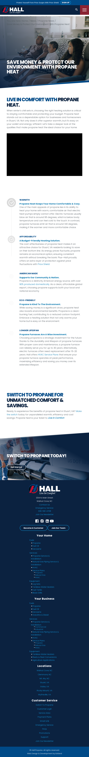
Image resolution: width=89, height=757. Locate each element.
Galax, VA (44, 686)
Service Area (44, 713)
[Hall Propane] (13, 10)
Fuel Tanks (37, 589)
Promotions (44, 733)
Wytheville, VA (44, 694)
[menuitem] (76, 10)
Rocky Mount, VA (44, 690)
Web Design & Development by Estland (44, 753)
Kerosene (37, 549)
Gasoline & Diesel (41, 614)
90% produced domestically (34, 284)
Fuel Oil (36, 546)
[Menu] (84, 10)
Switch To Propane (44, 705)
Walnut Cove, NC (44, 670)
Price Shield (44, 264)
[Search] (76, 10)
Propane (37, 543)
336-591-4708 (44, 511)
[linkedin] (47, 521)
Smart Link (44, 721)
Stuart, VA (44, 682)
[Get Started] (16, 467)
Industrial (39, 629)
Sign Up (65, 2)
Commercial (40, 627)
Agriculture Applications (44, 660)
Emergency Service (44, 508)
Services (33, 553)
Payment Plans (44, 717)
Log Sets (36, 584)
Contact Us (44, 504)
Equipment (35, 581)
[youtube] (52, 521)
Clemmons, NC (44, 674)
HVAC (35, 567)
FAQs (44, 729)
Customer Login (44, 709)
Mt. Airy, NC (44, 678)
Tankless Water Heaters (43, 587)
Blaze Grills (37, 592)
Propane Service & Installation (40, 557)
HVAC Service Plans (48, 354)
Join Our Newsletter (44, 514)
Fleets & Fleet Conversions (45, 657)
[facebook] (37, 521)
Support (44, 737)
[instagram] (42, 521)
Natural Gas (40, 575)
